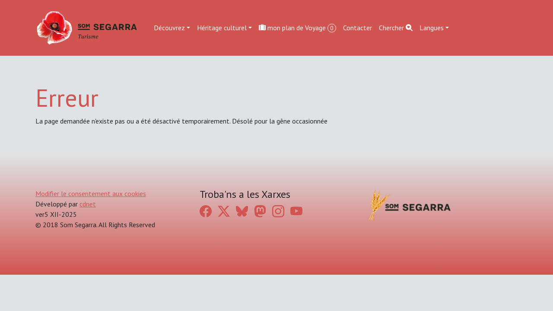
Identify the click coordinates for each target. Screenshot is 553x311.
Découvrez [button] (169, 27)
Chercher (396, 27)
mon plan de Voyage (297, 27)
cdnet (87, 204)
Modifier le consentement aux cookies (90, 193)
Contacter (357, 27)
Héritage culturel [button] (222, 27)
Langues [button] (432, 27)
